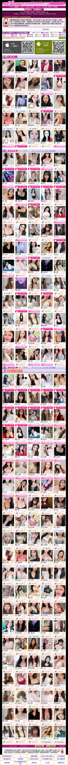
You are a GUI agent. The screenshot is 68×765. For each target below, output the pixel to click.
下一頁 (46, 150)
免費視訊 (25, 72)
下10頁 (50, 150)
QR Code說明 (62, 38)
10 (43, 150)
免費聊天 (38, 125)
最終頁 (54, 150)
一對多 (12, 72)
